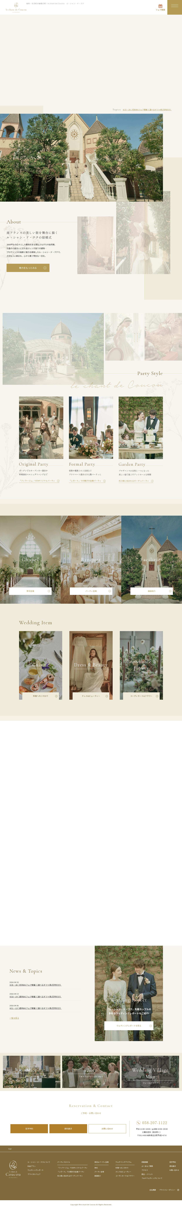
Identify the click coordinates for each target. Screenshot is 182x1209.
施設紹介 (97, 1176)
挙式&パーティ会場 (101, 1162)
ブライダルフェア (34, 1174)
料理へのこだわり (122, 1168)
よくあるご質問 (147, 1166)
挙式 (96, 1168)
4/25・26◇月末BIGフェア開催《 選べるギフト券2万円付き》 (147, 109)
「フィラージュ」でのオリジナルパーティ (72, 1168)
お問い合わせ (107, 1128)
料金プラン (32, 1166)
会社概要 (152, 1190)
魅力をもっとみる (28, 267)
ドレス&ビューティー (123, 1171)
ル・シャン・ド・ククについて (39, 1162)
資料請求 (68, 1128)
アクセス (145, 1170)
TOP (9, 1149)
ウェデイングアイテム (124, 1162)
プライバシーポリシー (167, 1190)
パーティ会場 (99, 1171)
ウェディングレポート (36, 1170)
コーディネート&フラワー (125, 1176)
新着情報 (145, 1162)
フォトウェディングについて (152, 1178)
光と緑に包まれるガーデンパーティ (70, 1176)
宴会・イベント (147, 1174)
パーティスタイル (63, 1162)
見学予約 (29, 1128)
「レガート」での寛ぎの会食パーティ (70, 1171)
